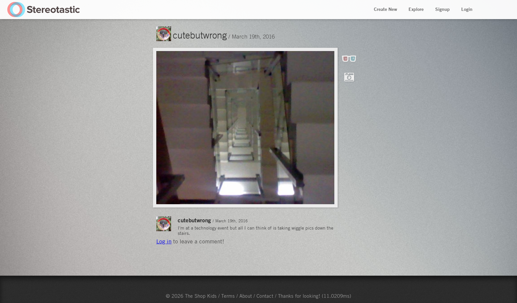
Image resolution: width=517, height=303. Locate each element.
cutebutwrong (200, 35)
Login (466, 9)
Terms (228, 296)
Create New (385, 9)
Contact (265, 296)
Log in (163, 241)
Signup (442, 9)
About (245, 296)
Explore (416, 9)
